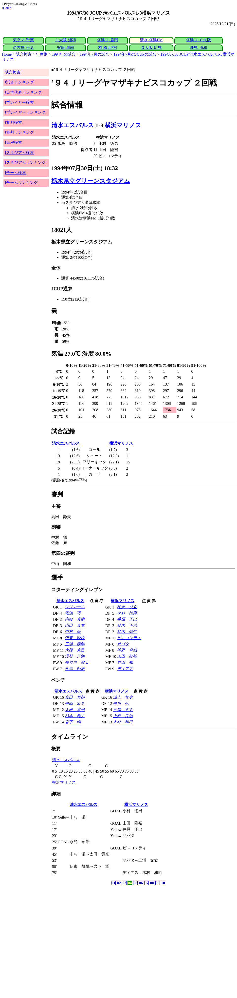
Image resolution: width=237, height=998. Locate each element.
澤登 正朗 (75, 656)
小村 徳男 (127, 613)
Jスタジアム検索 (19, 153)
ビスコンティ (129, 638)
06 (141, 883)
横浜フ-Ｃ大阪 (198, 40)
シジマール (75, 607)
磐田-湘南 (65, 47)
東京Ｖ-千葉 (23, 40)
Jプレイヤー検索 (19, 102)
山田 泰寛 (75, 625)
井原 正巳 (127, 619)
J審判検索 (13, 122)
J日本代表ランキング (23, 92)
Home (7, 8)
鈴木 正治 (127, 625)
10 (163, 883)
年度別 (42, 54)
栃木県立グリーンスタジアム (90, 181)
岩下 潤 (73, 722)
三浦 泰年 (75, 644)
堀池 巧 (73, 613)
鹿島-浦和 (198, 47)
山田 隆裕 (127, 656)
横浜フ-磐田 (107, 40)
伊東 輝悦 (75, 638)
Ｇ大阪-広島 (151, 47)
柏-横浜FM (107, 47)
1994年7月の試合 (94, 54)
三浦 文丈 (123, 710)
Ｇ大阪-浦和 (65, 40)
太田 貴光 (75, 710)
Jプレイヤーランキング (25, 112)
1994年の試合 (63, 54)
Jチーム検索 (15, 173)
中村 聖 (73, 631)
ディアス (125, 669)
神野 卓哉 (127, 650)
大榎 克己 (75, 650)
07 (146, 883)
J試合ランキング (19, 82)
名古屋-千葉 (23, 47)
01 (113, 883)
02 (119, 883)
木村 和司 (123, 722)
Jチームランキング (21, 182)
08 (152, 883)
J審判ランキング (19, 132)
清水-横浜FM (151, 40)
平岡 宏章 (75, 703)
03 (124, 883)
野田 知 (125, 662)
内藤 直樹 (75, 619)
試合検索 (24, 54)
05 (135, 883)
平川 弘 (121, 703)
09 (158, 883)
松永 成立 (127, 607)
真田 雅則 (75, 697)
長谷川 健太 (77, 662)
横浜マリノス (123, 125)
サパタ (123, 644)
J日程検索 (13, 142)
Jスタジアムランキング (25, 162)
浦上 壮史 (123, 697)
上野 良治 (123, 716)
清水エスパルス (72, 125)
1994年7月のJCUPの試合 (134, 54)
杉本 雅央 (75, 716)
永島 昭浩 (75, 669)
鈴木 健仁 (127, 631)
